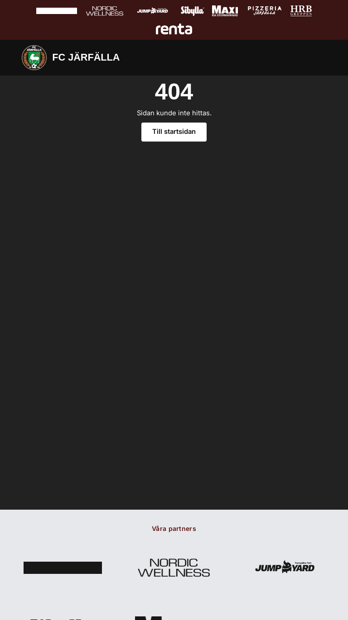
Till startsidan (174, 132)
